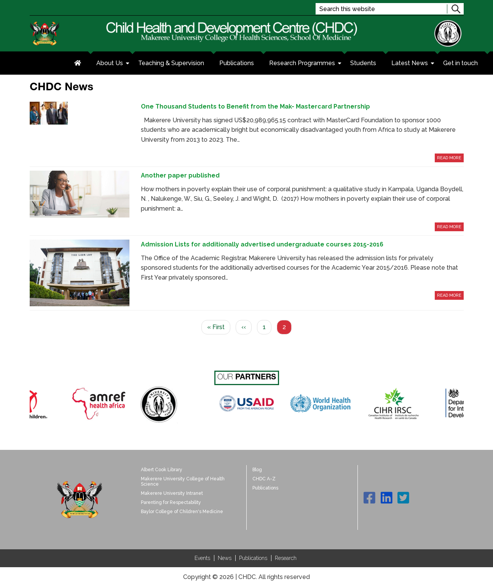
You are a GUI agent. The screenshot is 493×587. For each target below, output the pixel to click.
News (224, 558)
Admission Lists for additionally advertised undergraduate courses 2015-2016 (262, 244)
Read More (449, 157)
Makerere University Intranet (172, 493)
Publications (236, 63)
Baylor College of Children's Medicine (182, 511)
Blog (257, 469)
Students (363, 63)
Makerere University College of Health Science (183, 481)
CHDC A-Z (264, 478)
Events (202, 558)
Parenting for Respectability (171, 502)
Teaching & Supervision (171, 63)
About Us (113, 64)
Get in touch (460, 63)
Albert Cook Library (161, 469)
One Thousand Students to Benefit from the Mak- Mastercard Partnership (255, 106)
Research (286, 558)
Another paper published (180, 175)
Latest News (413, 64)
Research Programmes (306, 64)
